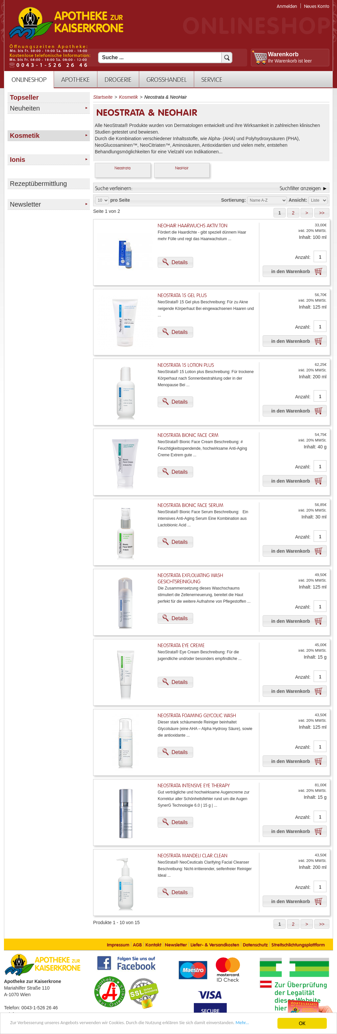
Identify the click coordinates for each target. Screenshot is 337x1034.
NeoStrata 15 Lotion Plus (186, 365)
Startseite (103, 97)
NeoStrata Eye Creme (181, 646)
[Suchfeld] (165, 57)
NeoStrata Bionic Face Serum (190, 505)
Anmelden (287, 6)
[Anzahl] (320, 257)
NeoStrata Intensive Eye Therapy (194, 786)
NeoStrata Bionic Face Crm (188, 435)
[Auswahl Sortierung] (267, 200)
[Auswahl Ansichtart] (317, 200)
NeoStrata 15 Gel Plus (182, 295)
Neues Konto (316, 6)
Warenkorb (283, 54)
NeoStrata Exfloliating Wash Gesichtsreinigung (190, 578)
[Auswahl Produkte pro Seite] (102, 200)
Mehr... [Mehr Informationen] (53, 1025)
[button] (279, 212)
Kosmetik (128, 97)
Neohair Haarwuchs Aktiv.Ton (192, 226)
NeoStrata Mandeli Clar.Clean (192, 856)
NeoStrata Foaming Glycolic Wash (197, 716)
